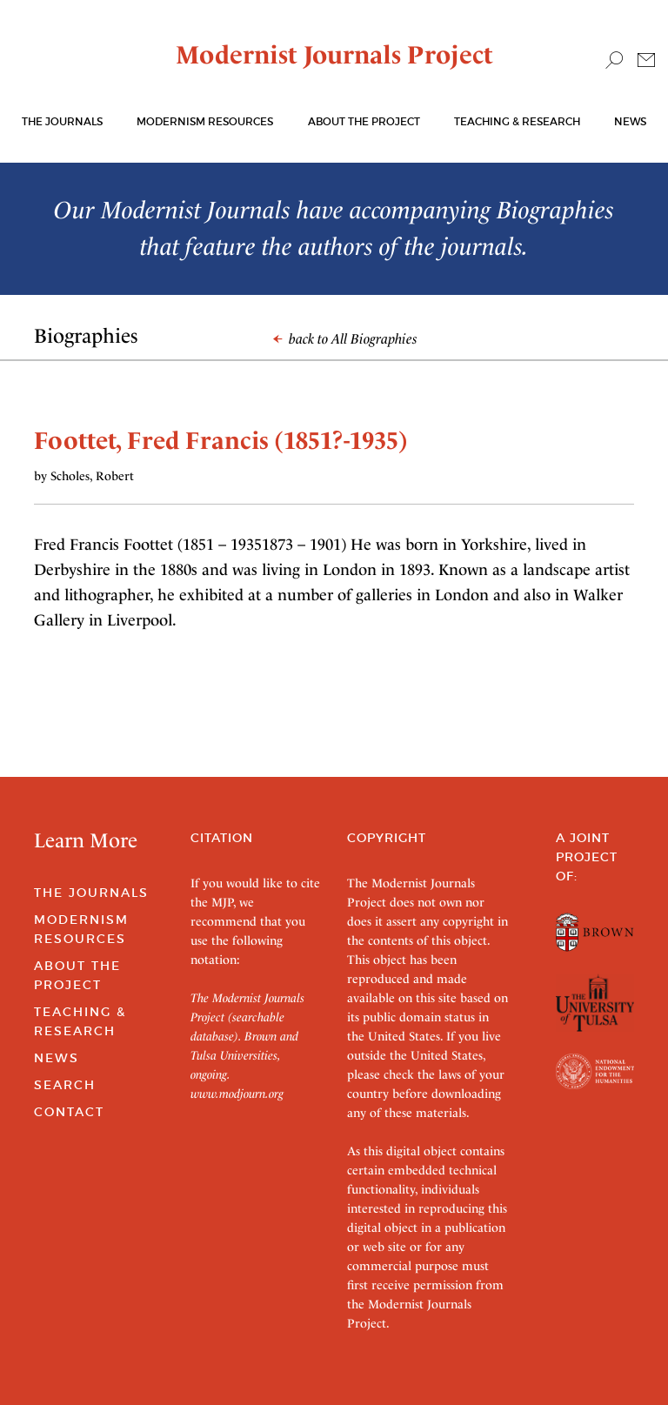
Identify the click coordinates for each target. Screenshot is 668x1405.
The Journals (91, 892)
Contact (69, 1112)
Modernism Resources (205, 121)
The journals (62, 121)
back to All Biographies (345, 339)
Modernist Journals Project (334, 55)
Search (65, 1085)
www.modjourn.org (237, 1094)
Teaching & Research (517, 121)
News (630, 121)
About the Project (364, 121)
